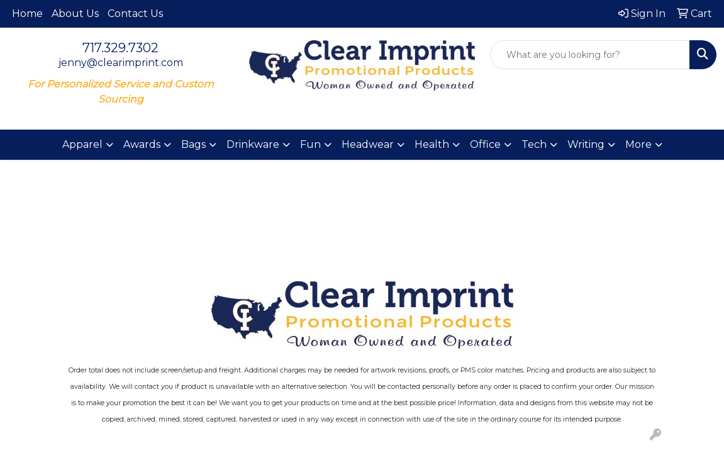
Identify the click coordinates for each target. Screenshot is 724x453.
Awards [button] (141, 144)
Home (27, 14)
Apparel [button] (82, 144)
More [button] (638, 144)
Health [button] (432, 144)
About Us (75, 14)
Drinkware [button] (252, 144)
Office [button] (485, 144)
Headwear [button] (368, 144)
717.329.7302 (120, 47)
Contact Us (135, 14)
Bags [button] (193, 144)
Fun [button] (310, 144)
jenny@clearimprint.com (120, 63)
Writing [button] (585, 144)
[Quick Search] (590, 54)
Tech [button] (534, 144)
